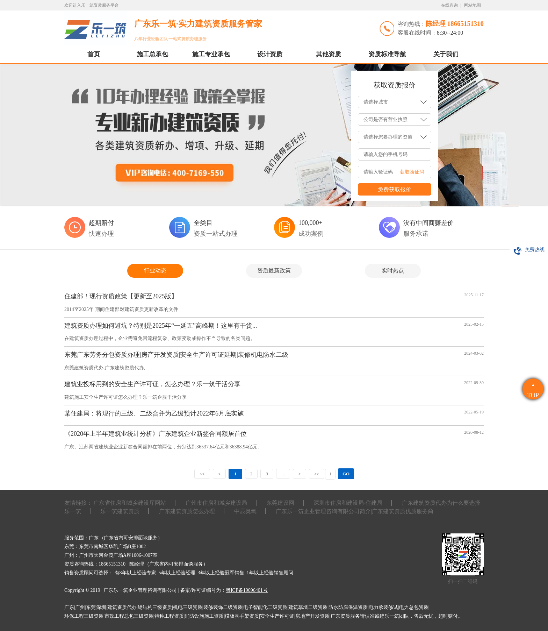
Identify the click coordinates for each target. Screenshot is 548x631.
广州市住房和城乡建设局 (216, 503)
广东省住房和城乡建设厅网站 (129, 503)
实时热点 (393, 271)
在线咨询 (449, 5)
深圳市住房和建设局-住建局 (347, 503)
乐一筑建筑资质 (119, 511)
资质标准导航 (387, 54)
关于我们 (446, 54)
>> (318, 473)
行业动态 (155, 271)
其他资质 (328, 54)
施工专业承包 (211, 54)
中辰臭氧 (245, 511)
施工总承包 (152, 54)
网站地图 (472, 5)
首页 (93, 54)
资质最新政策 (274, 271)
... (284, 473)
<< (200, 473)
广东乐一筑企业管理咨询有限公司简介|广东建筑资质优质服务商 (354, 511)
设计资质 (269, 54)
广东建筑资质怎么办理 (187, 511)
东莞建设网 (280, 503)
